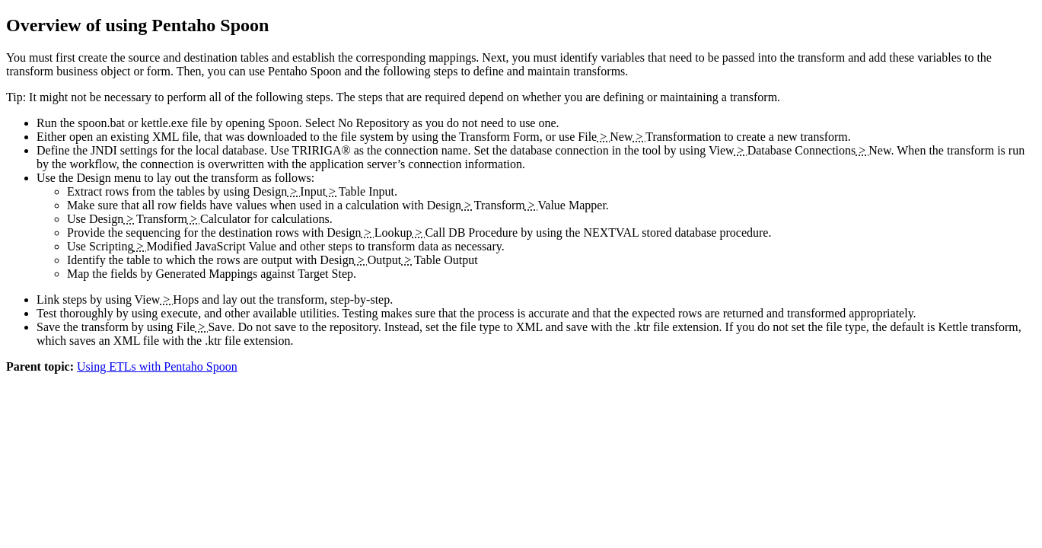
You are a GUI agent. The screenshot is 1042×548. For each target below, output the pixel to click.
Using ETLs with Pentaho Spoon (157, 366)
